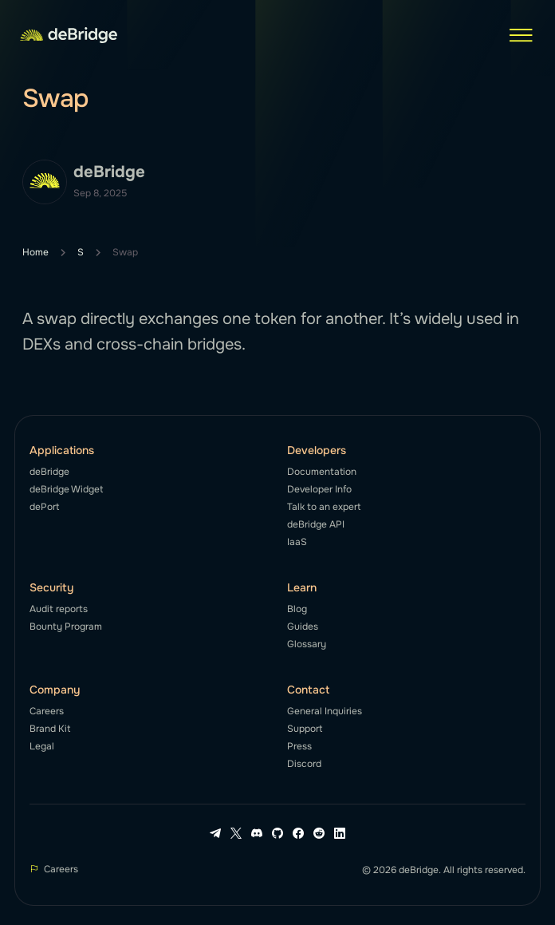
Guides (302, 626)
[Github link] (277, 833)
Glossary (306, 644)
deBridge (49, 471)
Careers (47, 711)
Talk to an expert (323, 506)
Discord (304, 763)
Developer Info (319, 489)
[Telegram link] (215, 833)
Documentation (321, 471)
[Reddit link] (319, 833)
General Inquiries (324, 711)
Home (35, 252)
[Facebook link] (298, 833)
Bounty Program (66, 626)
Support (304, 728)
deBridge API (315, 524)
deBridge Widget (66, 489)
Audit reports (59, 609)
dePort (44, 506)
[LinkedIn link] (339, 833)
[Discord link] (256, 833)
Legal (42, 746)
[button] (520, 35)
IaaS (297, 542)
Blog (297, 609)
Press (299, 746)
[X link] (236, 833)
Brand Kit (50, 728)
